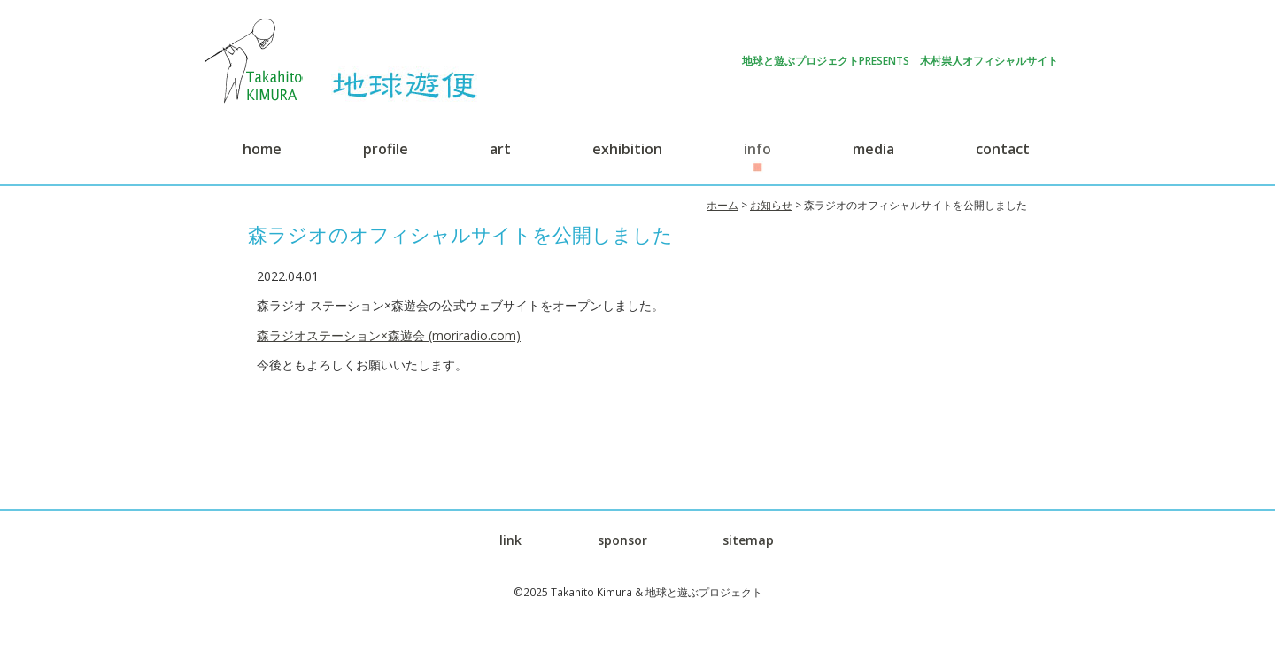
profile (385, 149)
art (500, 149)
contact (1003, 149)
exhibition (627, 149)
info (757, 149)
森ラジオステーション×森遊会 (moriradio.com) (389, 335)
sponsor (622, 540)
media (873, 149)
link (510, 540)
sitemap (748, 540)
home (262, 149)
